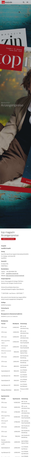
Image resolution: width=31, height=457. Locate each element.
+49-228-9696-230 (11, 271)
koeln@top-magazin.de (12, 273)
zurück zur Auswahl (8, 239)
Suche (23, 2)
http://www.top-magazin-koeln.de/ (15, 275)
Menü (28, 2)
